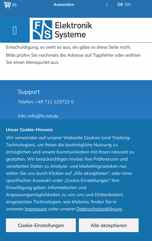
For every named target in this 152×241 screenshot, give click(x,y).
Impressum (36, 209)
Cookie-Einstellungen (41, 225)
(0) (10, 4)
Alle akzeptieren (109, 225)
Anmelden (64, 4)
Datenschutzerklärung (99, 209)
